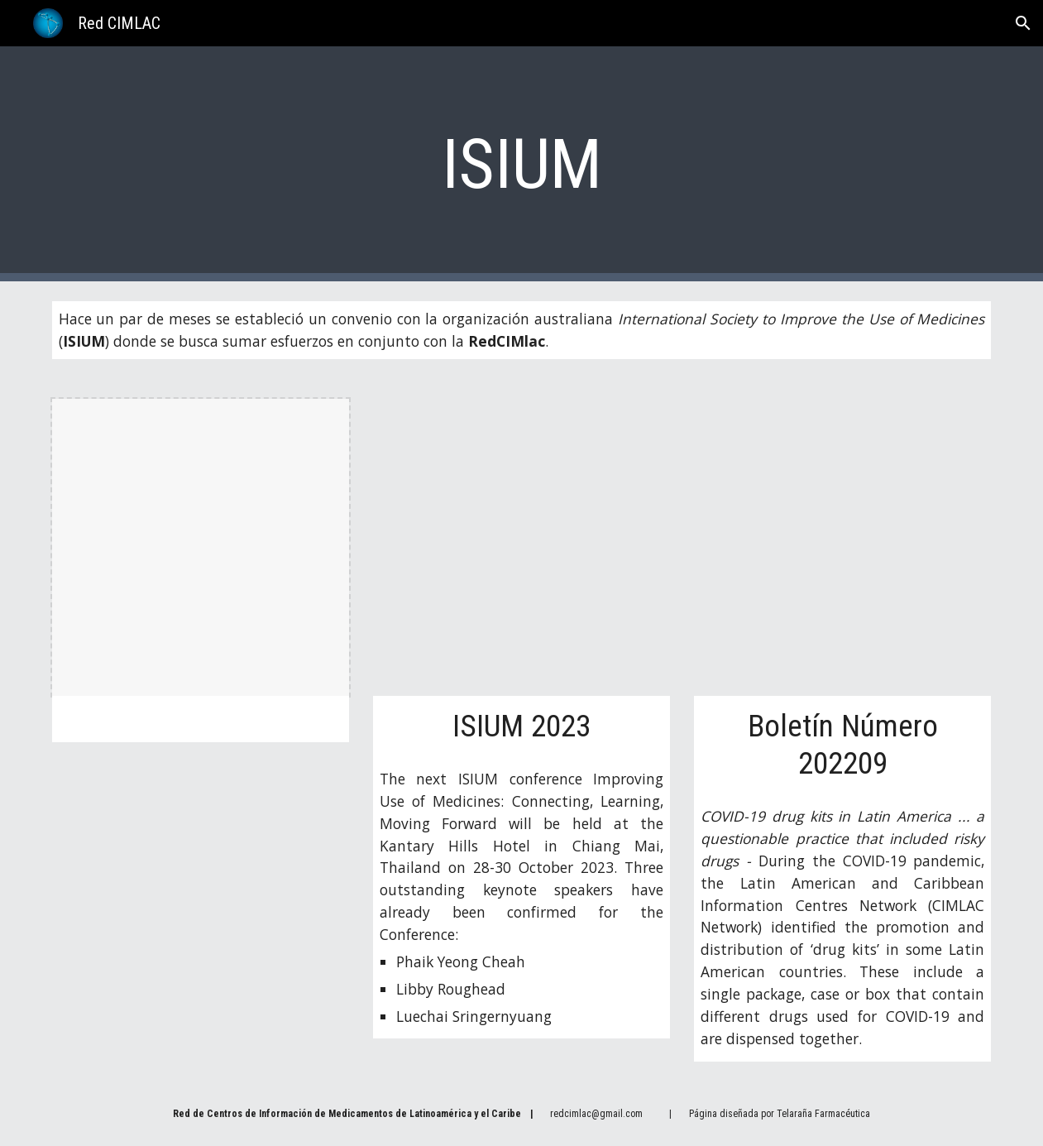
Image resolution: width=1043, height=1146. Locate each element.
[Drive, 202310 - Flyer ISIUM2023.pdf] (521, 547)
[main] (522, 164)
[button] (1023, 23)
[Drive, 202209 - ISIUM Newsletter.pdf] (842, 547)
